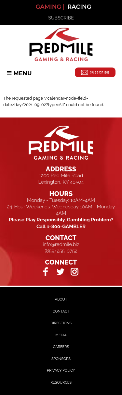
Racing (79, 6)
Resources (61, 382)
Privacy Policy (61, 370)
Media (60, 335)
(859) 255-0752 (61, 251)
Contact (61, 311)
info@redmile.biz (61, 244)
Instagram (75, 271)
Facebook (46, 271)
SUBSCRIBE (61, 17)
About (61, 299)
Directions (61, 323)
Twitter (60, 271)
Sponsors (61, 359)
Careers (61, 347)
